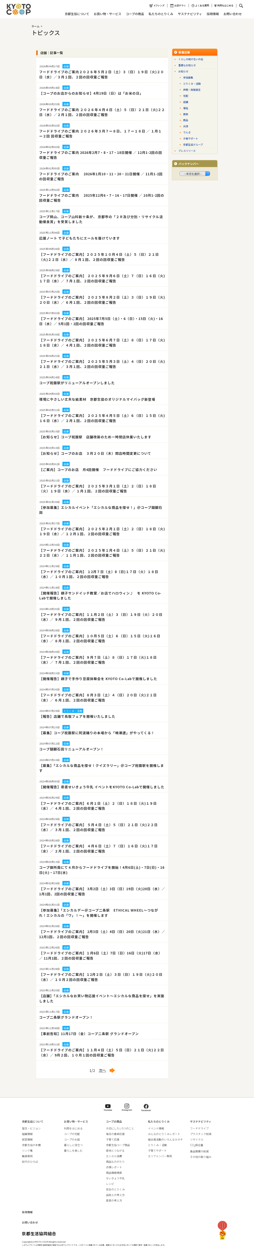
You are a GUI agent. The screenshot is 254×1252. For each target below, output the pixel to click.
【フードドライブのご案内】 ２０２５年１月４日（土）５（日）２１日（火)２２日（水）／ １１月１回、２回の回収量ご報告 (102, 553)
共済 (185, 126)
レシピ (110, 1184)
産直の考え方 (114, 1200)
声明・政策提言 (192, 90)
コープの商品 (135, 13)
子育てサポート (157, 1150)
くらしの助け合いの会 (190, 59)
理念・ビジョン (31, 1128)
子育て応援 (112, 1139)
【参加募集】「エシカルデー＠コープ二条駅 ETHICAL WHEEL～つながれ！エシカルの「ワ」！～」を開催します (98, 912)
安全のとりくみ (115, 1189)
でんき (187, 132)
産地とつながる (115, 1150)
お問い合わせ (232, 13)
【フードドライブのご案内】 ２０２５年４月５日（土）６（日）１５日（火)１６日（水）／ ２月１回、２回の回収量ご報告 (102, 418)
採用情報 (213, 13)
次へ (102, 1070)
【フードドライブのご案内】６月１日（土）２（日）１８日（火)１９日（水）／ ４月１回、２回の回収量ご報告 (98, 806)
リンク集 (27, 1150)
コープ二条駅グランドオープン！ (66, 1017)
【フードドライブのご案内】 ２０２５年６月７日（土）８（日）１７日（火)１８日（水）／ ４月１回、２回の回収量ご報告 (102, 342)
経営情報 (27, 1139)
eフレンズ (156, 5)
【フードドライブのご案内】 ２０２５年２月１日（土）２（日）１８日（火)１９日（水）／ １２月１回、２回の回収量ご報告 (102, 531)
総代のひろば (30, 1161)
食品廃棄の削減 (199, 1151)
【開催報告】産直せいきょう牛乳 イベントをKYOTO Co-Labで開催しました (101, 786)
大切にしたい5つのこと (120, 1128)
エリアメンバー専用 (160, 1156)
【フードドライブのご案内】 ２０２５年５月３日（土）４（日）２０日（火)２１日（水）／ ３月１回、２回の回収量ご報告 (102, 364)
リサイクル (196, 1139)
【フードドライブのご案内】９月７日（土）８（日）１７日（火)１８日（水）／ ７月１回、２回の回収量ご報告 (98, 660)
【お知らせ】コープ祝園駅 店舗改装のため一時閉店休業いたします (95, 436)
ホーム (36, 26)
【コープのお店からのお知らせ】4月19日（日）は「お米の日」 (91, 93)
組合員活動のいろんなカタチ (165, 1139)
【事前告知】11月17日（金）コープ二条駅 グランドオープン (89, 1033)
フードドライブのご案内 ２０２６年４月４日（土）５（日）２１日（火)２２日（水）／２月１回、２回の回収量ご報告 (102, 112)
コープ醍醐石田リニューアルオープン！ (71, 749)
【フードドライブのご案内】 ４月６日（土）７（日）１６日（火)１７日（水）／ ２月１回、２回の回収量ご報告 (98, 848)
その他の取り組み (200, 1157)
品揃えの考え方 (115, 1195)
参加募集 (188, 77)
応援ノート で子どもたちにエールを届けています (79, 238)
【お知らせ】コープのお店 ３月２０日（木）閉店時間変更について (95, 453)
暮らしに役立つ (73, 1145)
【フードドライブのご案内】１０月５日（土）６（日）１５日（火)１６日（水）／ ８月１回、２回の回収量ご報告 (99, 638)
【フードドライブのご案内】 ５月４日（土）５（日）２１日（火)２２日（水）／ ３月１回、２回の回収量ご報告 (98, 827)
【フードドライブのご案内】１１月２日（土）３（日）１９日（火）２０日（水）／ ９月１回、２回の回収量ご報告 (101, 617)
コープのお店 (72, 1139)
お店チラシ (178, 5)
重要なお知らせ (187, 65)
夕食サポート (190, 138)
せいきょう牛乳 (115, 1178)
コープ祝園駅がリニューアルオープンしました (77, 382)
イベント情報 (156, 1128)
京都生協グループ (193, 144)
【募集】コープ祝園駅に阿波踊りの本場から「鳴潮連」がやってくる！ (97, 732)
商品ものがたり (115, 1161)
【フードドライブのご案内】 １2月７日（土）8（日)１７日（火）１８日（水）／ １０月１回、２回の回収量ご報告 (98, 574)
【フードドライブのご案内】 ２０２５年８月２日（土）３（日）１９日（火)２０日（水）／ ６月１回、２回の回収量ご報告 (102, 299)
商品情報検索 (114, 1173)
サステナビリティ (190, 13)
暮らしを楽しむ (73, 1150)
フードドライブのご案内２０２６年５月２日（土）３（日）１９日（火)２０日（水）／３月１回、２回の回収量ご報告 (101, 74)
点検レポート (114, 1167)
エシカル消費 (114, 1156)
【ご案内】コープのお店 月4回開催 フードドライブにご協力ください (98, 469)
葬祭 (185, 114)
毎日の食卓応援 (115, 1134)
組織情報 (27, 1134)
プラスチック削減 (200, 1134)
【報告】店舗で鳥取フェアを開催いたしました (77, 716)
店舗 (185, 102)
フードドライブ (199, 1128)
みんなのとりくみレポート (164, 1134)
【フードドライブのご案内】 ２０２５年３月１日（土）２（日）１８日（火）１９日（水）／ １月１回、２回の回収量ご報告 (97, 488)
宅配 (185, 96)
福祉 (185, 108)
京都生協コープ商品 (118, 1145)
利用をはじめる (224, 5)
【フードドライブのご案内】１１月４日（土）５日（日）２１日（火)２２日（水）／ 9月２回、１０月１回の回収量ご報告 (101, 1052)
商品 (185, 120)
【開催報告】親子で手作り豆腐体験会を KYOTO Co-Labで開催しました (98, 678)
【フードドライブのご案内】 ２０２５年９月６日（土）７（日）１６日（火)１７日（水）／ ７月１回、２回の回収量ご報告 (102, 278)
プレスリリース (187, 151)
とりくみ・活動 (192, 83)
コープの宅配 (72, 1134)
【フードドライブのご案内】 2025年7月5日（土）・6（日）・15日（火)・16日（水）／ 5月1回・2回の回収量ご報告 (101, 321)
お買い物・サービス (107, 13)
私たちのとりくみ (161, 13)
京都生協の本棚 (31, 1145)
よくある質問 (200, 5)
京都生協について (77, 13)
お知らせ (183, 71)
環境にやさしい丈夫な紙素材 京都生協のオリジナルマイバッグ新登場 (101, 399)
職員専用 (27, 1156)
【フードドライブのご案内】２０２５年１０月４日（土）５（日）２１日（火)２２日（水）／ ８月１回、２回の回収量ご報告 (99, 257)
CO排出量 (196, 1145)
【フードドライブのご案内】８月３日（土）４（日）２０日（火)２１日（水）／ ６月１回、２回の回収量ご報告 (98, 697)
